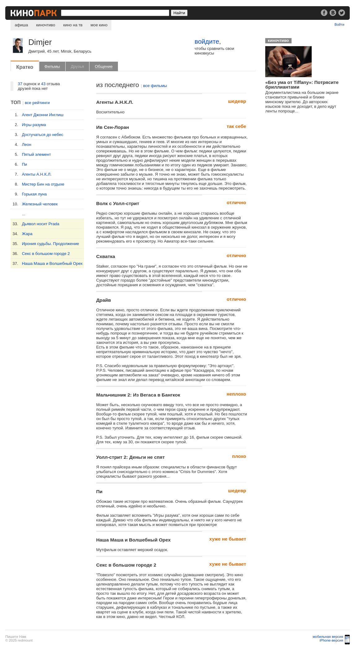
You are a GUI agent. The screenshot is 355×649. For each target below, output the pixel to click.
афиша (21, 25)
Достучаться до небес (42, 134)
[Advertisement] (309, 166)
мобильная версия (328, 636)
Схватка (105, 256)
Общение (104, 66)
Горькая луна (34, 194)
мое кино (99, 25)
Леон (26, 144)
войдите (207, 41)
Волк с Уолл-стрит (117, 203)
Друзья (77, 66)
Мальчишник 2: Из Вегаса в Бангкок (138, 394)
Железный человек (40, 204)
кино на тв (72, 25)
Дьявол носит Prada (40, 223)
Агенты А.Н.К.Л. (37, 174)
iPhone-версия (331, 640)
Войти (339, 24)
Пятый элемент (36, 154)
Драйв (103, 300)
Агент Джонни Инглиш (42, 114)
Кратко (24, 67)
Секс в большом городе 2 (46, 253)
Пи (24, 164)
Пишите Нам (15, 636)
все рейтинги (37, 102)
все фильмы (155, 85)
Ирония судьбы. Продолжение (50, 243)
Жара (27, 233)
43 (43, 83)
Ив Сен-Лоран (112, 127)
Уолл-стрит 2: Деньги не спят (130, 457)
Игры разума (34, 124)
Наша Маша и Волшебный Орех (52, 263)
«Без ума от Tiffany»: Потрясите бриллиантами (301, 85)
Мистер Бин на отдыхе (43, 184)
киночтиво (45, 25)
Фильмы (52, 66)
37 (20, 83)
